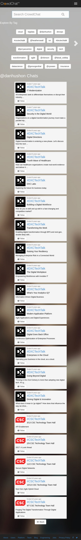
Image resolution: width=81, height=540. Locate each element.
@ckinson (44, 58)
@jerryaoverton (25, 49)
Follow (21, 101)
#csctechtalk (19, 40)
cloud (20, 32)
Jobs (54, 538)
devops (60, 32)
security (50, 49)
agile (33, 58)
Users (13, 538)
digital (39, 49)
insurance (64, 66)
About (5, 538)
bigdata (31, 32)
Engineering (45, 538)
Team (29, 538)
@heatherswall (37, 40)
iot (50, 40)
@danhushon (45, 32)
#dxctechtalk (61, 40)
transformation (19, 58)
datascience (17, 66)
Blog (36, 538)
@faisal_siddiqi (61, 58)
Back (40, 522)
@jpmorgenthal (34, 66)
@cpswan (51, 66)
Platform (21, 538)
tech (61, 49)
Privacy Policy (64, 538)
